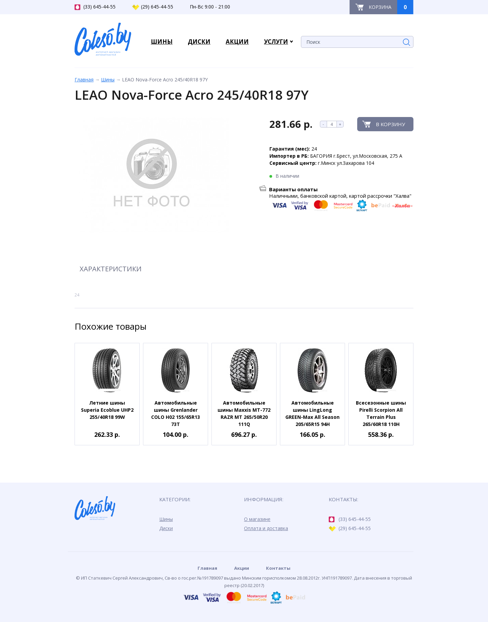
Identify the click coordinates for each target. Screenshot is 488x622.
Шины (108, 79)
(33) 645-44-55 (95, 6)
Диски (166, 528)
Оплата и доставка (266, 528)
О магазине (257, 519)
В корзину (390, 124)
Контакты (278, 568)
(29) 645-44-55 (152, 6)
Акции (241, 568)
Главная (84, 79)
